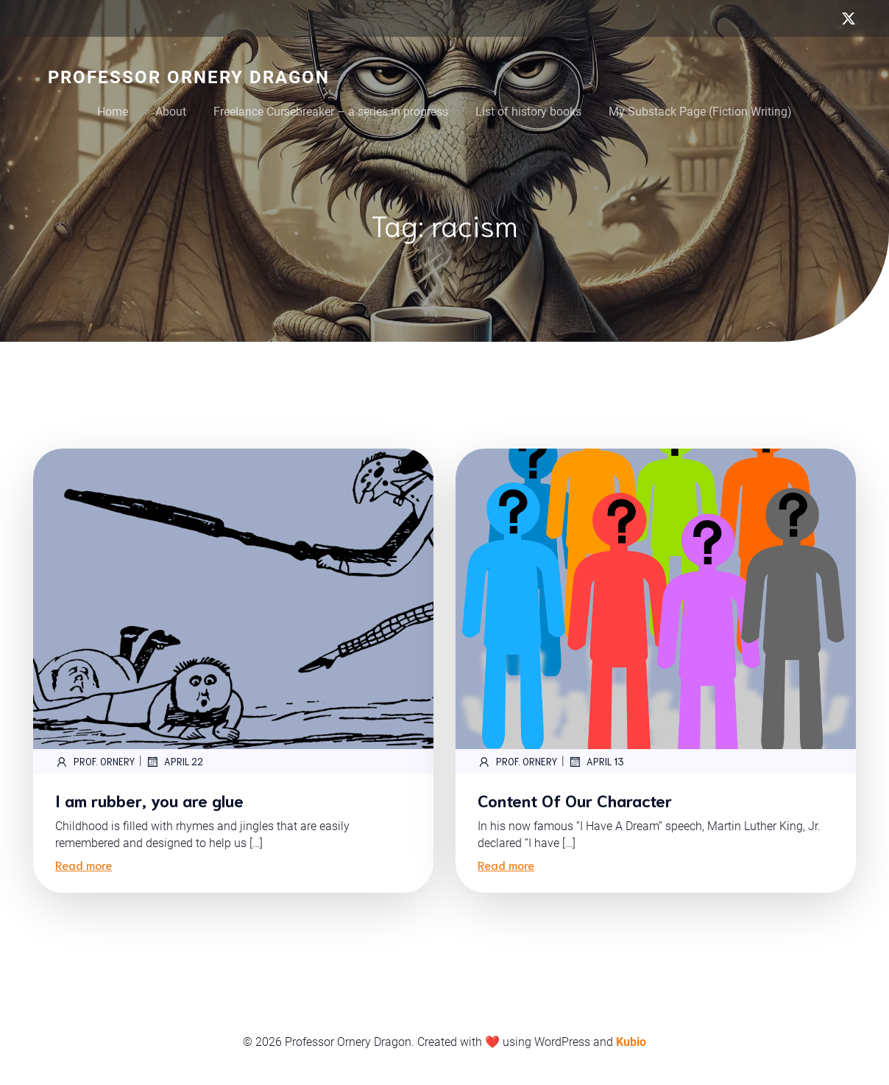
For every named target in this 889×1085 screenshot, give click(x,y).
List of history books (528, 112)
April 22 (174, 761)
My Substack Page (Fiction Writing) (700, 112)
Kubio (631, 1042)
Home (112, 112)
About (170, 112)
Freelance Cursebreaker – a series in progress (330, 112)
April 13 (596, 761)
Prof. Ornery (95, 761)
